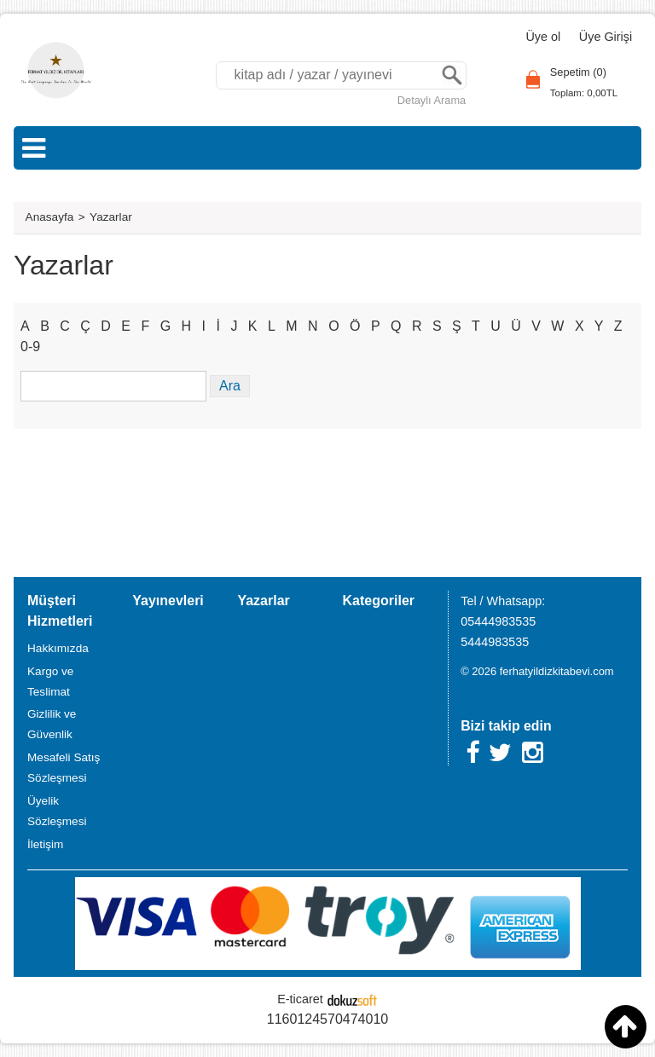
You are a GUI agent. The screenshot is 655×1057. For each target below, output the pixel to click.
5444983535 (495, 642)
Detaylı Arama (431, 100)
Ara (452, 75)
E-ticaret (300, 999)
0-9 (30, 346)
